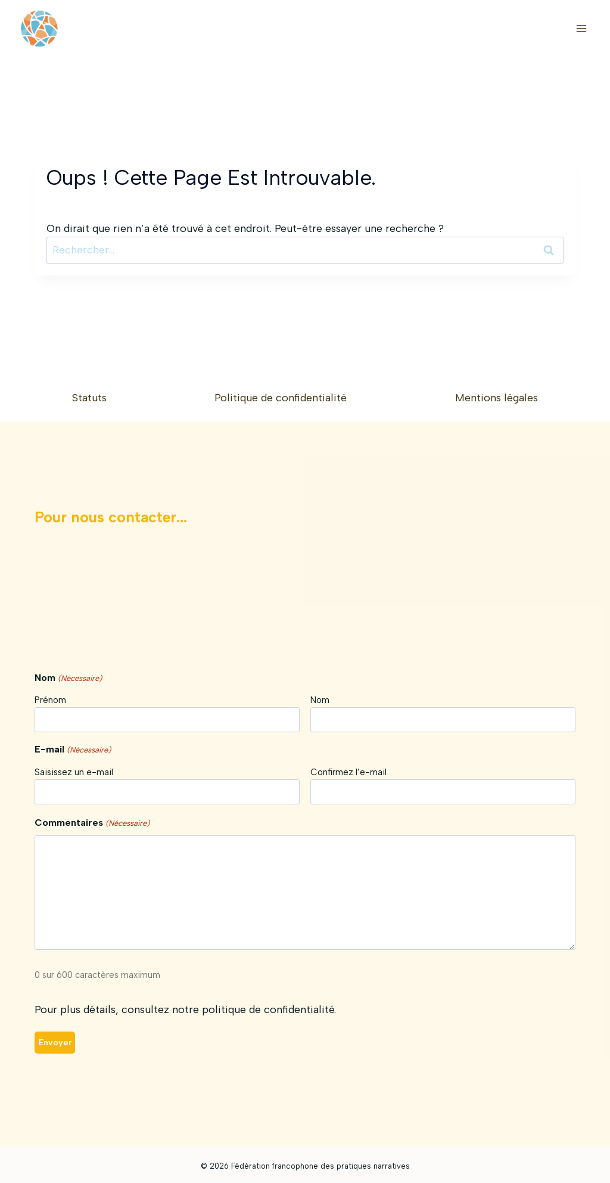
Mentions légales (496, 398)
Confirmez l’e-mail (348, 772)
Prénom (50, 700)
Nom (319, 700)
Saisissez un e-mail (74, 772)
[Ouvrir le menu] (581, 28)
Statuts (89, 398)
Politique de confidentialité (280, 398)
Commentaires (92, 824)
